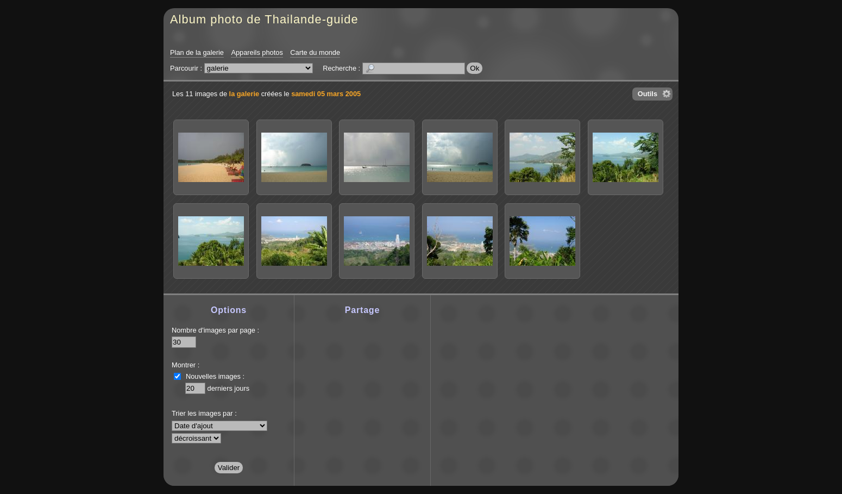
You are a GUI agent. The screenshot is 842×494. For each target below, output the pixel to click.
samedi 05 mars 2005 (326, 94)
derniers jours (229, 388)
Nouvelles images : (215, 376)
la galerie (244, 94)
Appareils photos (256, 52)
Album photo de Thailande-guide (264, 19)
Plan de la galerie (197, 52)
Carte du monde (315, 52)
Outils (647, 94)
